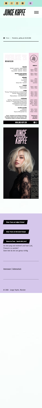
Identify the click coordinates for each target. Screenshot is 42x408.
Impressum (7, 269)
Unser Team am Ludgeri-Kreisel (15, 222)
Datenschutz (16, 269)
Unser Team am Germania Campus (16, 232)
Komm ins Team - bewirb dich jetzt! (16, 241)
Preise (7, 38)
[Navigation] (35, 12)
